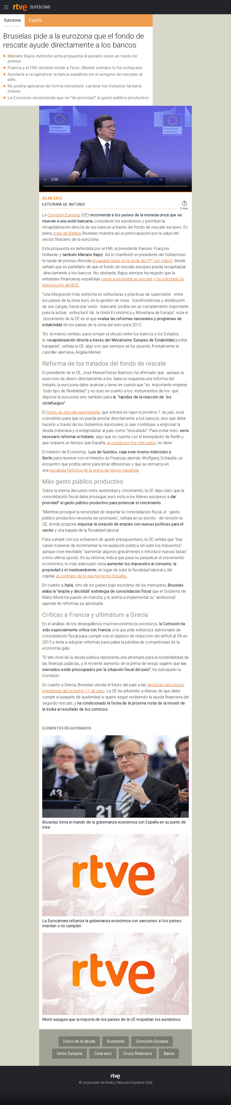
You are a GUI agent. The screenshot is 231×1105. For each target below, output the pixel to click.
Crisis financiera (137, 1053)
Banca (169, 1053)
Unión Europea (69, 1053)
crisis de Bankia (67, 233)
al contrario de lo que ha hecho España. (92, 576)
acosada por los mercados (131, 442)
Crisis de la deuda (79, 1041)
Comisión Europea (64, 215)
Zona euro (103, 1053)
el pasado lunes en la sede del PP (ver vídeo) (132, 260)
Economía (115, 1041)
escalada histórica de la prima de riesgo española (94, 470)
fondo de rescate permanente (73, 412)
